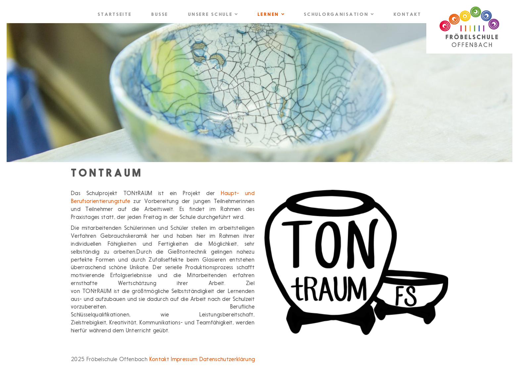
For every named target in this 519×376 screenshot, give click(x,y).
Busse (159, 15)
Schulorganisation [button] (338, 14)
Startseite (114, 15)
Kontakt (407, 15)
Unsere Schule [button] (213, 14)
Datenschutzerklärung (227, 359)
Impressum (184, 359)
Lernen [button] (271, 14)
